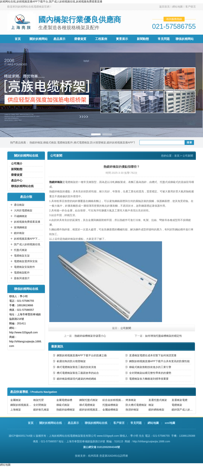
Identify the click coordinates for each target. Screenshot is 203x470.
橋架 (151, 404)
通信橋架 (19, 204)
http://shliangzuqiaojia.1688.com (151, 441)
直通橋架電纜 (179, 399)
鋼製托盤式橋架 (88, 399)
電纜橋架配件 (65, 142)
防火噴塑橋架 (98, 142)
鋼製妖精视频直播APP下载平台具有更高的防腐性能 (159, 361)
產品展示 (59, 38)
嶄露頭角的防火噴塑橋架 (71, 361)
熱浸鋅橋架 (132, 409)
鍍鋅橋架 (19, 233)
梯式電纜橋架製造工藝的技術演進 (76, 367)
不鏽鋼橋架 (20, 216)
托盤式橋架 (20, 249)
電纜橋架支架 (22, 255)
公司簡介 (16, 163)
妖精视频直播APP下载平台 (28, 238)
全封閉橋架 (39, 404)
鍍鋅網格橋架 (156, 409)
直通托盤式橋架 (157, 399)
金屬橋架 (15, 399)
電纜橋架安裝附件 (24, 266)
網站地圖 (177, 6)
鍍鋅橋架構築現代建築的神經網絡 (76, 378)
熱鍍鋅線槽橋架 (65, 409)
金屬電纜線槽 (64, 399)
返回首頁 (164, 6)
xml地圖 (170, 422)
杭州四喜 (93, 455)
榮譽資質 (80, 38)
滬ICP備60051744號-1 (22, 435)
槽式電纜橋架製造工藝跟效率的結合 (78, 372)
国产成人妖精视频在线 (27, 244)
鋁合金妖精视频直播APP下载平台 (113, 399)
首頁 (18, 38)
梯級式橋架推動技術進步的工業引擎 (150, 367)
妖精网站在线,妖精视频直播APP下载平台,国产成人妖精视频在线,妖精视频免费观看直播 (51, 1)
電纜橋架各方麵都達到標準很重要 (149, 378)
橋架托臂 (38, 399)
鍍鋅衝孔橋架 (41, 409)
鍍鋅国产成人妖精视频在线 (183, 409)
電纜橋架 (177, 404)
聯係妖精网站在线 (22, 186)
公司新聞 (188, 155)
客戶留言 (190, 6)
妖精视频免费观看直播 (27, 221)
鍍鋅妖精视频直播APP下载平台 (125, 142)
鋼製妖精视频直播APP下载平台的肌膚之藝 (82, 355)
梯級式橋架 (49, 142)
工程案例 (101, 38)
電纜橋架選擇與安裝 (26, 261)
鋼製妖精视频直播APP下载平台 (21, 404)
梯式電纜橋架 (81, 142)
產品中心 (16, 180)
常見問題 (164, 38)
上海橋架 (15, 409)
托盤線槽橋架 (110, 404)
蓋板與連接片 (22, 278)
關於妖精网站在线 (50, 422)
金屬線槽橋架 (110, 409)
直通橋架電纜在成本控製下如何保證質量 (152, 355)
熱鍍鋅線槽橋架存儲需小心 (90, 335)
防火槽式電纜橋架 (136, 404)
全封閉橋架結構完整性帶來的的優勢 (150, 372)
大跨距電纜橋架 (23, 210)
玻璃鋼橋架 (20, 227)
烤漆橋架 (131, 399)
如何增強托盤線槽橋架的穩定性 (163, 335)
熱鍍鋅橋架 (36, 142)
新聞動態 (143, 38)
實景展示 (122, 38)
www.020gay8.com (108, 435)
